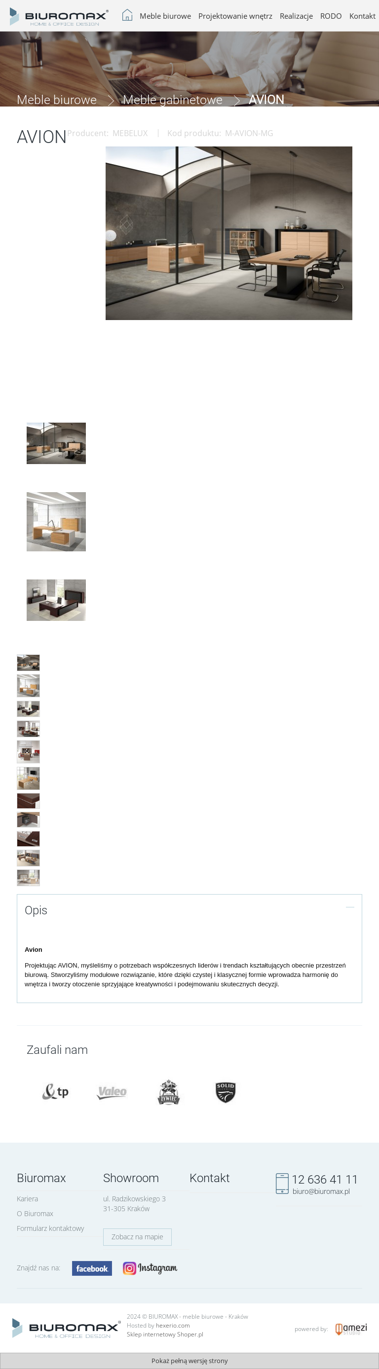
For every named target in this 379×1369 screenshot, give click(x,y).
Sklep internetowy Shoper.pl (165, 1334)
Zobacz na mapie (137, 1236)
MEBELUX (130, 133)
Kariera (27, 1198)
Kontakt (210, 1178)
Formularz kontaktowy (50, 1228)
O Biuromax (35, 1213)
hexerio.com (173, 1325)
